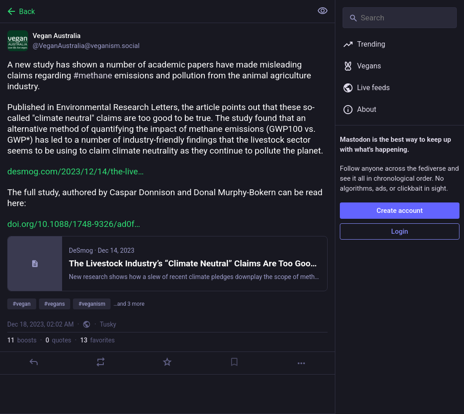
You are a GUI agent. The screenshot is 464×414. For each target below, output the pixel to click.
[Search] (400, 17)
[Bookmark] (234, 361)
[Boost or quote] (100, 361)
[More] (301, 363)
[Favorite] (167, 361)
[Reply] (33, 361)
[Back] (155, 11)
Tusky (108, 324)
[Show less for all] (322, 11)
